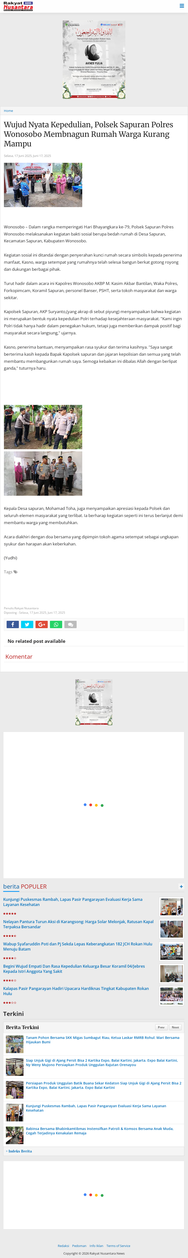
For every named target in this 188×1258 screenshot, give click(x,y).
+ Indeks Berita (19, 1151)
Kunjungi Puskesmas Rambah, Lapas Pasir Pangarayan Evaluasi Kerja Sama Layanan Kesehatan (72, 902)
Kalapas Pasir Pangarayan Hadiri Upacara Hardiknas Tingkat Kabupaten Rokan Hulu (76, 991)
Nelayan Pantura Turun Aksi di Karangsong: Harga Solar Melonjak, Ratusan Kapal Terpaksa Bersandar (78, 924)
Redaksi (63, 1246)
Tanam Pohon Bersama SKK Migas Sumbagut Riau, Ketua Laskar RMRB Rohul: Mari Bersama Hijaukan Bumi (102, 1039)
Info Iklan (96, 1246)
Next (175, 1027)
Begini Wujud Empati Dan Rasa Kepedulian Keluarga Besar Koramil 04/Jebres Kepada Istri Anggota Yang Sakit (74, 969)
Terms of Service (118, 1246)
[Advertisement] (93, 805)
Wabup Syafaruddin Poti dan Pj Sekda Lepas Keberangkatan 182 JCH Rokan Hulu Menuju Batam (77, 946)
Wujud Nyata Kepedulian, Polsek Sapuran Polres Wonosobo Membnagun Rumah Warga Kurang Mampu (88, 134)
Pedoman (79, 1246)
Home (8, 110)
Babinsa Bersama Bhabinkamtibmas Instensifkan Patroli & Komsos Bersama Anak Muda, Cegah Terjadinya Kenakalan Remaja (100, 1130)
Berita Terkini (22, 1027)
